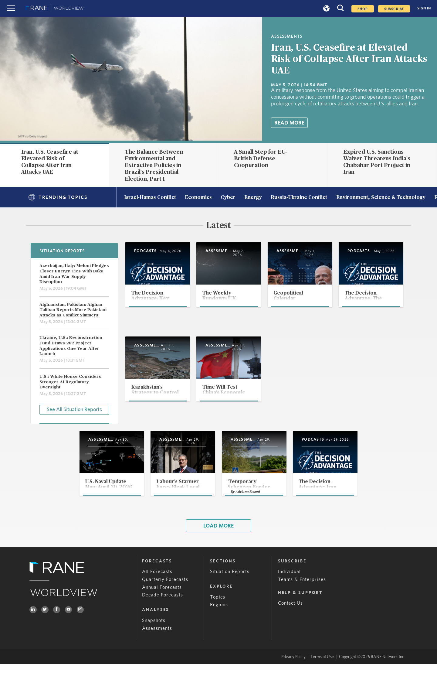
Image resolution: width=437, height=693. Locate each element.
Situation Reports (230, 600)
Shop (362, 9)
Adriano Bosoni (249, 519)
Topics (217, 626)
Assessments (157, 657)
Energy (253, 197)
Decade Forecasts (162, 624)
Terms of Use (322, 686)
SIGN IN (424, 8)
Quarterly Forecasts (165, 608)
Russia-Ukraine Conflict (299, 197)
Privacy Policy (293, 686)
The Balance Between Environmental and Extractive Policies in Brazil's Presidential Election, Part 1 (154, 165)
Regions (219, 634)
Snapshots (153, 649)
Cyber (228, 197)
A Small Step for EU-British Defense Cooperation (260, 158)
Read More (289, 123)
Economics (198, 197)
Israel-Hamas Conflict (150, 197)
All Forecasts (157, 600)
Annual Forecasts (162, 616)
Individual (289, 600)
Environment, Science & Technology (380, 197)
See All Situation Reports (74, 408)
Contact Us (290, 632)
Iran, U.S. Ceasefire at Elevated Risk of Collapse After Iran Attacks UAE (349, 59)
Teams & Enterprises (302, 608)
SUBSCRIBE (394, 9)
